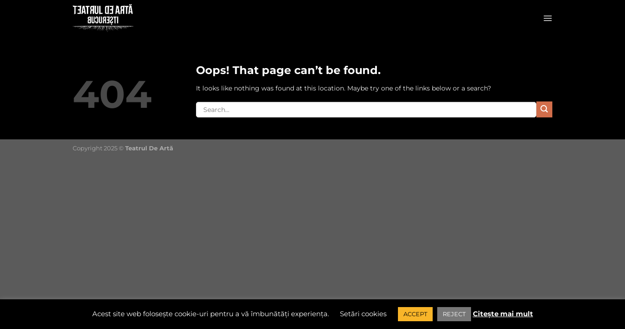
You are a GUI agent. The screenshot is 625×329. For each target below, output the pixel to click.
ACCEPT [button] (415, 314)
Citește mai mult (503, 313)
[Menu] (547, 18)
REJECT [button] (454, 314)
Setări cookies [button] (363, 313)
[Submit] (544, 109)
